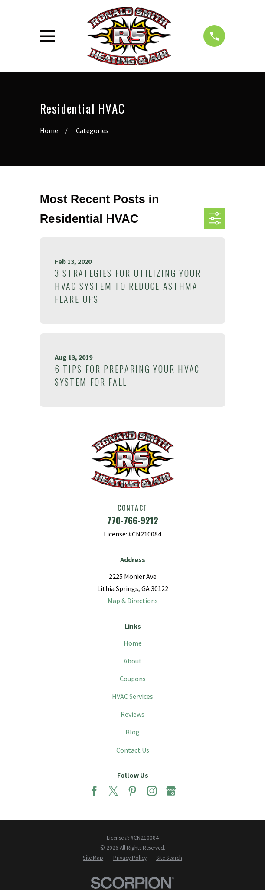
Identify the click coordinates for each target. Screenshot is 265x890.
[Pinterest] (132, 791)
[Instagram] (152, 791)
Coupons (133, 678)
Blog (132, 732)
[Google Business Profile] (171, 791)
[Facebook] (94, 791)
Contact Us (132, 750)
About (133, 660)
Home (133, 643)
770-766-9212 (132, 520)
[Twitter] (113, 791)
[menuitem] (93, 858)
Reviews (132, 714)
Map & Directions (133, 600)
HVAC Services (132, 696)
